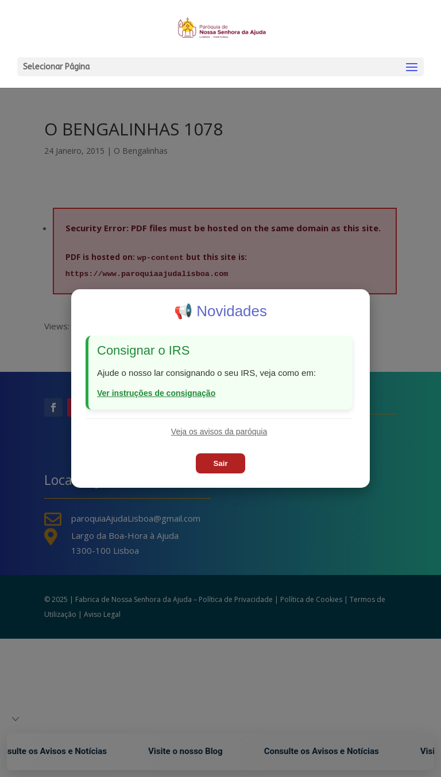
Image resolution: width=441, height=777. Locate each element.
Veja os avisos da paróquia (219, 431)
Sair (220, 463)
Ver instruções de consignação (156, 393)
